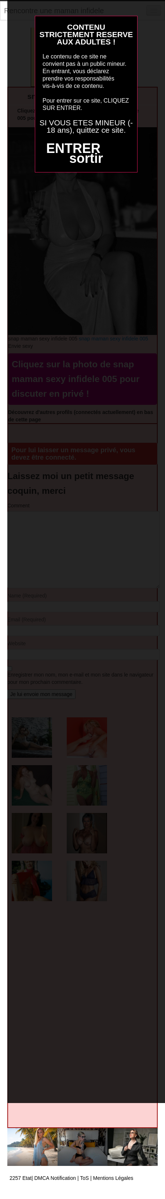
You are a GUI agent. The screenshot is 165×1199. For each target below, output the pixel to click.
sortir (86, 158)
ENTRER (73, 148)
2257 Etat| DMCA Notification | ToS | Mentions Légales (71, 1178)
